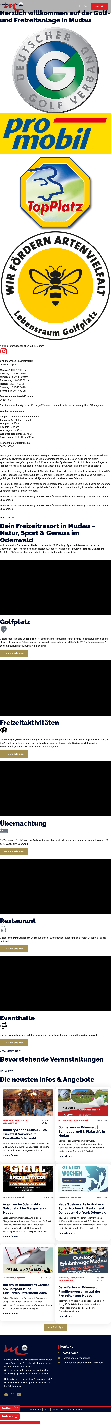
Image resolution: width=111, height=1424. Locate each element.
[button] (79, 6)
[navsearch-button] (86, 6)
